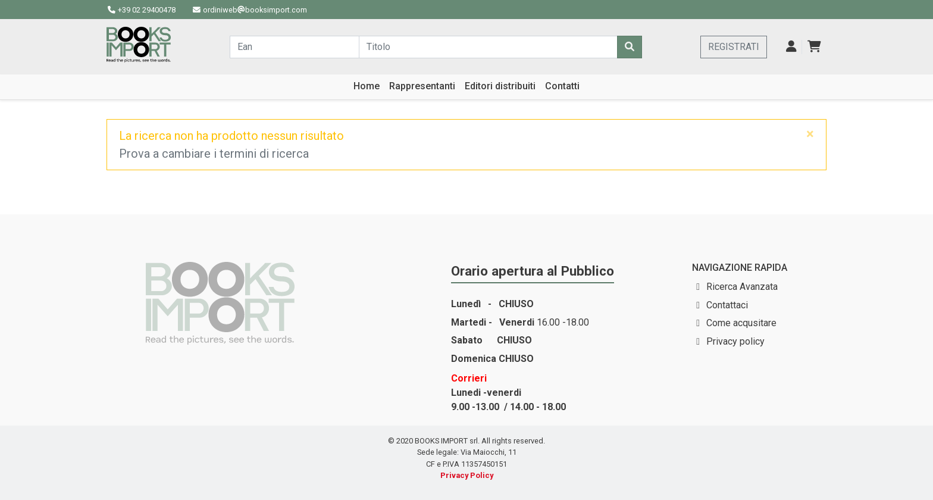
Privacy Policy (466, 475)
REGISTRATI (733, 46)
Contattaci (727, 305)
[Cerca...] (294, 47)
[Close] (810, 134)
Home (366, 86)
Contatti (562, 86)
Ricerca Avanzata (742, 286)
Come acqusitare (741, 323)
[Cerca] (629, 47)
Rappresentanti (422, 86)
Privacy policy (735, 341)
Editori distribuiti (500, 86)
